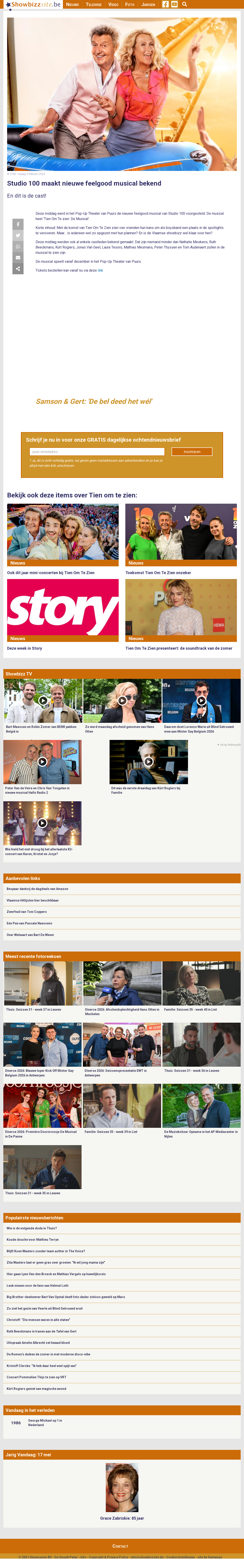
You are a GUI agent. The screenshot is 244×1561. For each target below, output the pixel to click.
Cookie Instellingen (180, 1557)
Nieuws (72, 4)
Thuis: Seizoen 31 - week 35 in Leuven (32, 1193)
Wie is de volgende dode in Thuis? (32, 1228)
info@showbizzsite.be (147, 1557)
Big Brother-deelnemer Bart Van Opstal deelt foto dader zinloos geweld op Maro (66, 1297)
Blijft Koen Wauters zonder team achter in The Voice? (46, 1251)
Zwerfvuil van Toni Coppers (27, 912)
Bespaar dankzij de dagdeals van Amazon (37, 889)
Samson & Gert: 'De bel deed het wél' (94, 401)
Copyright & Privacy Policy (108, 1557)
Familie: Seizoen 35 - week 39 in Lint (111, 1132)
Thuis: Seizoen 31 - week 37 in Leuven (33, 1009)
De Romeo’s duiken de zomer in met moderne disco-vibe (48, 1354)
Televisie (94, 4)
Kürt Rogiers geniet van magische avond (36, 1389)
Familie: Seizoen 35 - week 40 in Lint (190, 1009)
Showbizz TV (19, 674)
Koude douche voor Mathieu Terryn (33, 1239)
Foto (129, 4)
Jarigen (148, 4)
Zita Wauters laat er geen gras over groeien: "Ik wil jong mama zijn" (56, 1262)
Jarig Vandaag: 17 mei (28, 1454)
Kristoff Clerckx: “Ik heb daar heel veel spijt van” (42, 1366)
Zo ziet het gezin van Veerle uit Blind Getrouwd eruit (45, 1308)
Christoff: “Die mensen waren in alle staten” (38, 1320)
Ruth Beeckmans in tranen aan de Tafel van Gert (41, 1331)
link (100, 270)
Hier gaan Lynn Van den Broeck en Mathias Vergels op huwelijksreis (56, 1274)
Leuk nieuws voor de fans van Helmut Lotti (37, 1285)
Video (113, 4)
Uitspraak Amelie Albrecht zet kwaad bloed (38, 1343)
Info (83, 1557)
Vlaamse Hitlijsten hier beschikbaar (33, 900)
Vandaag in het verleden (30, 1410)
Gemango (215, 1557)
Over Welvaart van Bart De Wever (30, 935)
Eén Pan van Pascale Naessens (29, 923)
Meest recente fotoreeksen (33, 956)
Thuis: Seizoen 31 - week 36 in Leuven (191, 1070)
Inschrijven (192, 452)
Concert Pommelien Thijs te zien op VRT (36, 1377)
